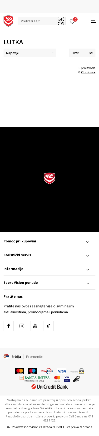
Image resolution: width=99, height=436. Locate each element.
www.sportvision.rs (29, 427)
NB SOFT (58, 427)
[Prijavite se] (72, 21)
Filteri (82, 53)
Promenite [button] (34, 356)
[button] (42, 21)
